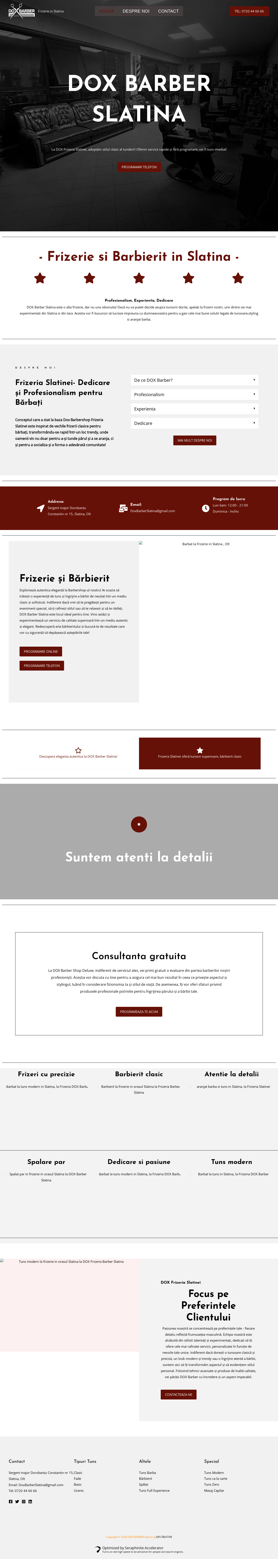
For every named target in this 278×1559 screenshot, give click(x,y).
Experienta (145, 409)
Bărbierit (145, 1483)
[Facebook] (11, 1506)
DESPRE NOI (136, 11)
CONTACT (168, 11)
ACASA (106, 11)
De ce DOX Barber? (153, 380)
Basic (78, 1489)
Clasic (78, 1477)
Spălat (143, 1489)
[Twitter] (17, 1506)
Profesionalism (149, 394)
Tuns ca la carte (215, 1483)
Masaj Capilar (214, 1495)
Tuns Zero (211, 1489)
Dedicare (143, 423)
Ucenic (79, 1495)
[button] (249, 11)
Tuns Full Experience (154, 1495)
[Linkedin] (30, 1506)
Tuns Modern (214, 1477)
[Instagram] (24, 1506)
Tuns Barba (147, 1477)
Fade (77, 1483)
